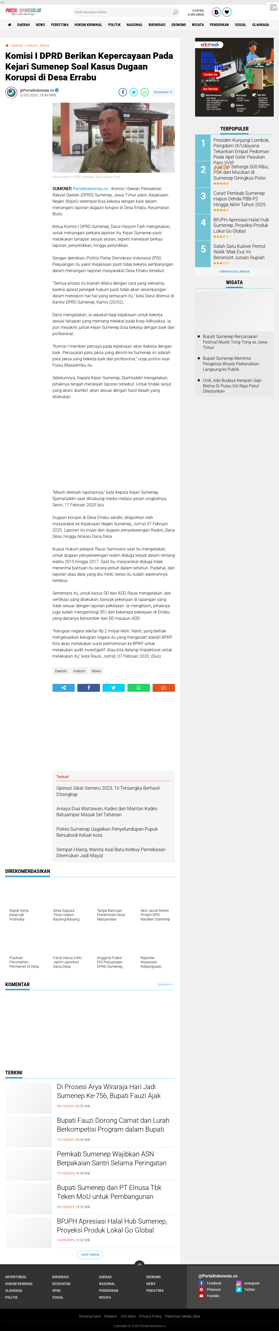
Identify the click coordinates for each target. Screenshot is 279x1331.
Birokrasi (157, 25)
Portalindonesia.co (90, 188)
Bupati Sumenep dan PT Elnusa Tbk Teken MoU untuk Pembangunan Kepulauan (109, 1196)
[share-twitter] (134, 92)
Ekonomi (178, 25)
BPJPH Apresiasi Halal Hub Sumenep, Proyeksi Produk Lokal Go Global (112, 1225)
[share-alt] (63, 688)
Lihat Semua (90, 1254)
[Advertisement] (26, 181)
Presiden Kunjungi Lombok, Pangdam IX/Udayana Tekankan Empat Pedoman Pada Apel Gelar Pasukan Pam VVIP (238, 150)
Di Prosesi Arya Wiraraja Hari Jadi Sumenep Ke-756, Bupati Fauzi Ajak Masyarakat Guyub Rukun (109, 1096)
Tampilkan (164, 984)
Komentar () (163, 92)
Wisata (198, 25)
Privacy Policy (150, 1316)
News (40, 25)
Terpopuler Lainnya (234, 271)
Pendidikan (219, 25)
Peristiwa (59, 25)
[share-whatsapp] (145, 92)
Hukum (31, 45)
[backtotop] (139, 1265)
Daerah (23, 25)
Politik (114, 25)
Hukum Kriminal (88, 25)
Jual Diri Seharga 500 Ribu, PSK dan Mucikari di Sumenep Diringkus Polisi (241, 172)
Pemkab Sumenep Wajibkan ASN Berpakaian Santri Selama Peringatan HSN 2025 (112, 1163)
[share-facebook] (123, 92)
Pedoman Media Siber (183, 1316)
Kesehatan (61, 1284)
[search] (126, 12)
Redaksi (110, 1316)
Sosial (240, 25)
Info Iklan (128, 1316)
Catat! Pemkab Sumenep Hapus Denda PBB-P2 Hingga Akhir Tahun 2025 (240, 198)
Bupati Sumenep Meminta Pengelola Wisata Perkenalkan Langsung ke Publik (231, 364)
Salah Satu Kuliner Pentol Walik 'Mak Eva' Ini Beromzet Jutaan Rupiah (239, 251)
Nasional (135, 25)
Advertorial (16, 1277)
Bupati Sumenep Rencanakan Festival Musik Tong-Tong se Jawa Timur (235, 342)
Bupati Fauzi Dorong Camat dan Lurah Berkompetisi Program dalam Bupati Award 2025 (113, 1129)
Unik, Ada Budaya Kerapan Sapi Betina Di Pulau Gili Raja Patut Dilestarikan (232, 386)
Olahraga (260, 25)
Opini (56, 1290)
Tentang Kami (89, 1316)
